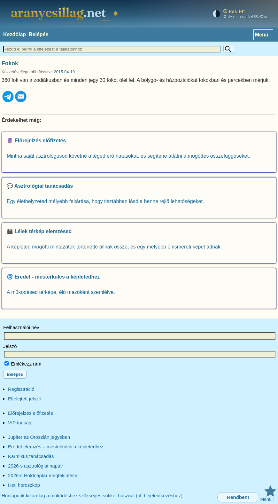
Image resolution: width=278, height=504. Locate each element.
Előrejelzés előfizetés (30, 413)
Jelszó (10, 346)
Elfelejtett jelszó (24, 398)
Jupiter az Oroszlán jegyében (39, 437)
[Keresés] (228, 48)
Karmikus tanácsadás (31, 456)
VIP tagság (19, 422)
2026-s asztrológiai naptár (35, 466)
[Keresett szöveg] (111, 49)
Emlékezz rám (22, 363)
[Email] (20, 101)
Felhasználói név (21, 327)
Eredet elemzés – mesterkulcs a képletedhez (55, 446)
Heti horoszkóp (24, 485)
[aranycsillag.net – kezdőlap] (65, 13)
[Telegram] (8, 101)
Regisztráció (21, 389)
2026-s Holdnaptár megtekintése (42, 475)
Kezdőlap (14, 34)
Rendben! (238, 497)
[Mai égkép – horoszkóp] (238, 14)
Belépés (38, 34)
